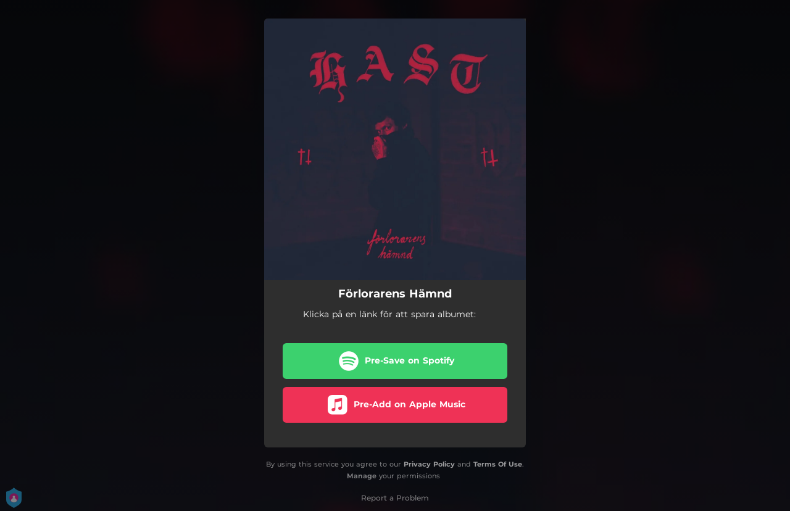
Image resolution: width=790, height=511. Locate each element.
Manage (361, 476)
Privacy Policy (429, 464)
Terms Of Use (497, 464)
